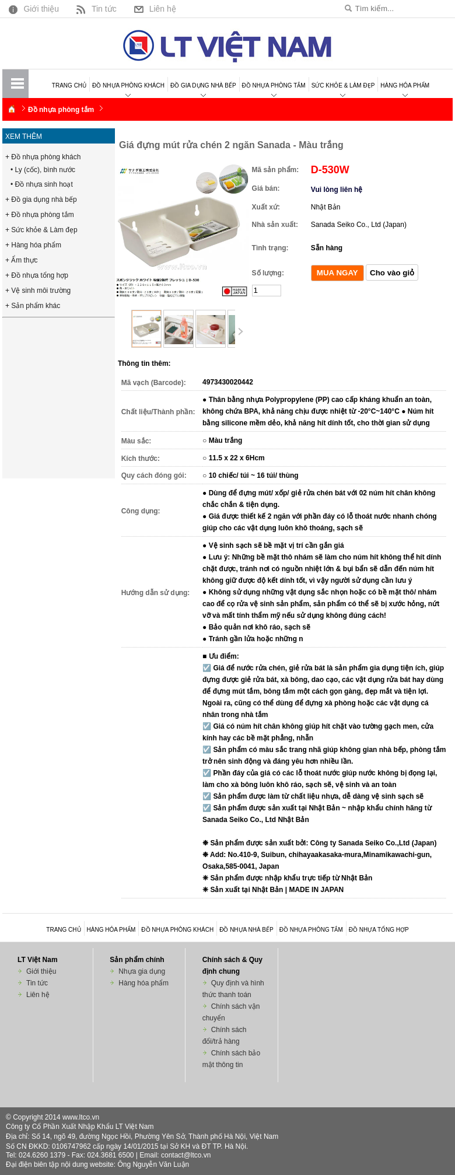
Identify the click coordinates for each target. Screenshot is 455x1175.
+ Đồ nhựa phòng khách (42, 157)
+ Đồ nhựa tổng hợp (36, 275)
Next (240, 331)
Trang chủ (69, 85)
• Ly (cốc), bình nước (42, 170)
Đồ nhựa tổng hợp (379, 929)
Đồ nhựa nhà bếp (246, 929)
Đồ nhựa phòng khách (128, 85)
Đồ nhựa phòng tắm (274, 85)
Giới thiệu (32, 8)
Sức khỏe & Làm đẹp (343, 85)
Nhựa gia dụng (141, 971)
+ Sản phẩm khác (32, 306)
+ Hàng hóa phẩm (33, 245)
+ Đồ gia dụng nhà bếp (41, 199)
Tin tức (95, 8)
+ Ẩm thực (21, 260)
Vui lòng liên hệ (337, 190)
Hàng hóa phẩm (404, 85)
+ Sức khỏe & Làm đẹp (41, 230)
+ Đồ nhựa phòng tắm (39, 215)
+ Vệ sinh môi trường (38, 290)
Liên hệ (153, 8)
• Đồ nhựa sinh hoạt (41, 184)
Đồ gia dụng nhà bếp (203, 85)
